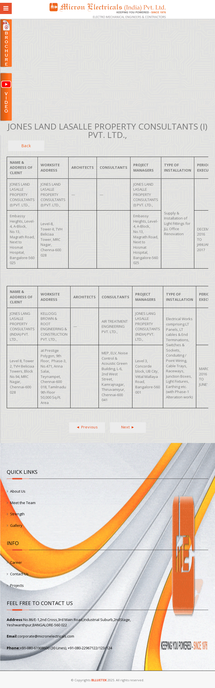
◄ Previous (87, 427)
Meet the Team (23, 502)
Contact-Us (19, 573)
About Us (17, 491)
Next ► (128, 427)
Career (16, 562)
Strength (17, 513)
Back (26, 145)
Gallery (16, 525)
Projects (17, 585)
